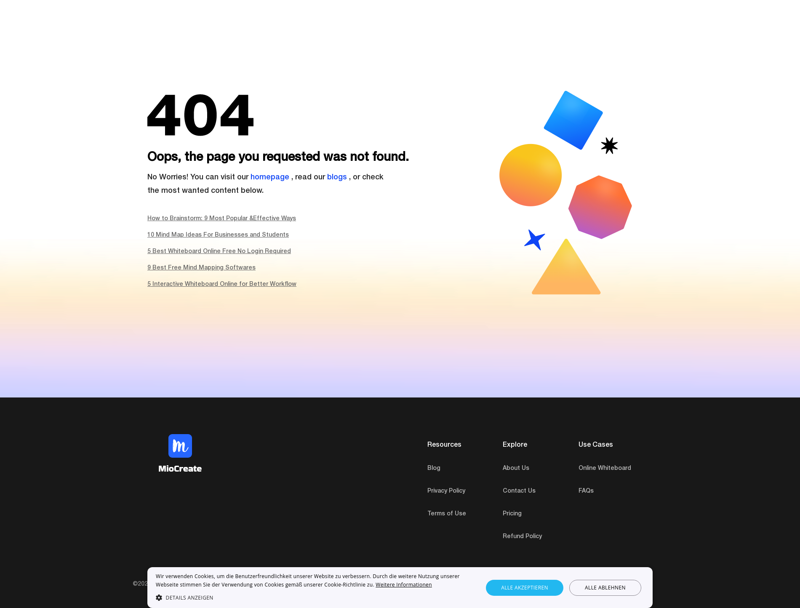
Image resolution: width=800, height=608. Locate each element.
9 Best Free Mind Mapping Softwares (201, 268)
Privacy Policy (446, 491)
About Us (516, 469)
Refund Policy (522, 537)
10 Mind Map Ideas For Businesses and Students (218, 235)
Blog (433, 469)
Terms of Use (446, 514)
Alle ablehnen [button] (605, 587)
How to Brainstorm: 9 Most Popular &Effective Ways (221, 219)
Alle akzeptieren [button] (524, 587)
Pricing (512, 514)
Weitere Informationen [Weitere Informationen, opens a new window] (404, 584)
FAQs (586, 491)
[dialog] (400, 587)
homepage (270, 177)
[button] (314, 597)
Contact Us (519, 491)
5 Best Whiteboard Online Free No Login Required (219, 252)
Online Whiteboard (605, 469)
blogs (337, 177)
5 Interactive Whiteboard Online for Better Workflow (221, 285)
